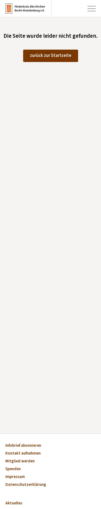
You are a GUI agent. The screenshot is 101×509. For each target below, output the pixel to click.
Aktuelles (13, 503)
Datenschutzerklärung (25, 484)
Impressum (15, 477)
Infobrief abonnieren (23, 445)
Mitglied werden (20, 461)
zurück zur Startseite (50, 55)
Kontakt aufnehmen (23, 453)
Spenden (13, 469)
